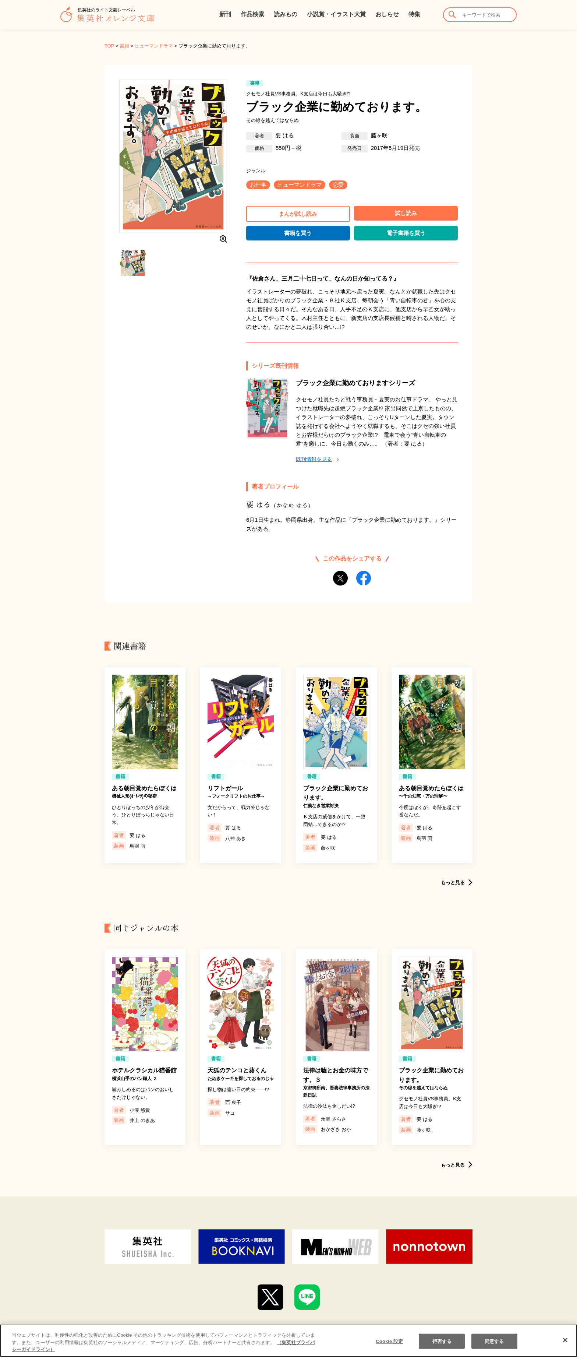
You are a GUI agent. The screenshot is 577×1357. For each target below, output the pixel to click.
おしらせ (387, 14)
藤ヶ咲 (379, 135)
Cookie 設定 (389, 1347)
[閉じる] (565, 1345)
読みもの (285, 14)
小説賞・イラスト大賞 (336, 14)
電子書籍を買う (406, 233)
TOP (109, 46)
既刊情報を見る (314, 459)
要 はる (285, 135)
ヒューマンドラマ (154, 46)
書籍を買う (298, 233)
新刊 (225, 14)
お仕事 (258, 185)
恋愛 (338, 185)
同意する (494, 1347)
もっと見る (453, 882)
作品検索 (252, 14)
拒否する (442, 1347)
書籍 (124, 46)
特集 (414, 14)
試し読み (406, 213)
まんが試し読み (298, 214)
